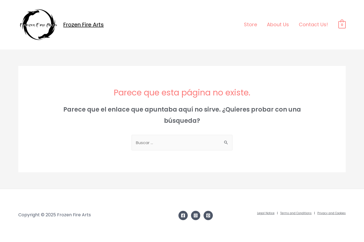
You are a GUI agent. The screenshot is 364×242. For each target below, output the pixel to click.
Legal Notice (266, 213)
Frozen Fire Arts (83, 24)
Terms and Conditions (296, 213)
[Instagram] (195, 215)
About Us (278, 24)
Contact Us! (313, 24)
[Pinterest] (208, 215)
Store (250, 24)
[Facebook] (183, 215)
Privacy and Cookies (331, 213)
